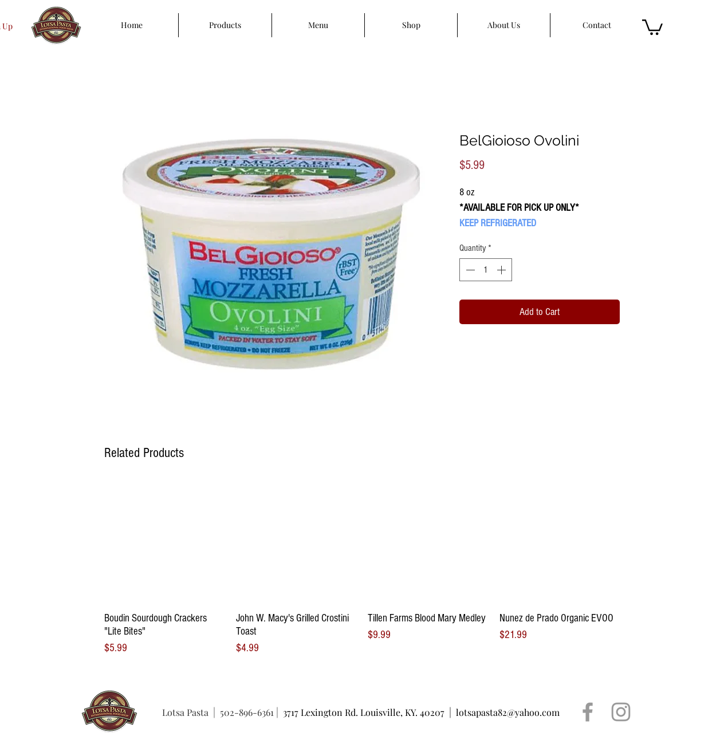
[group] (362, 569)
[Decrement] (469, 270)
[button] (652, 26)
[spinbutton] (485, 270)
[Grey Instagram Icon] (621, 712)
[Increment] (502, 270)
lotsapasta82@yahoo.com (508, 712)
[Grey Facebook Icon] (587, 712)
